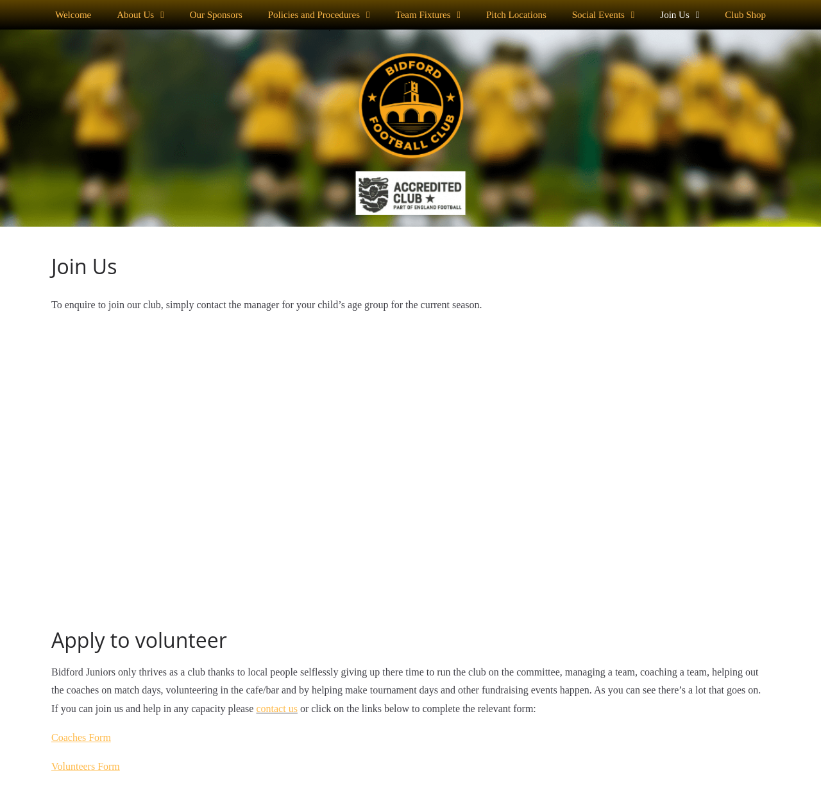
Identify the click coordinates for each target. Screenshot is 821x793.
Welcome (73, 15)
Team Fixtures (428, 15)
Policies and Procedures (319, 15)
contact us (276, 708)
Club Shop (745, 15)
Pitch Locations (516, 15)
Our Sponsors (216, 15)
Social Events (603, 15)
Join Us (679, 15)
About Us (140, 15)
